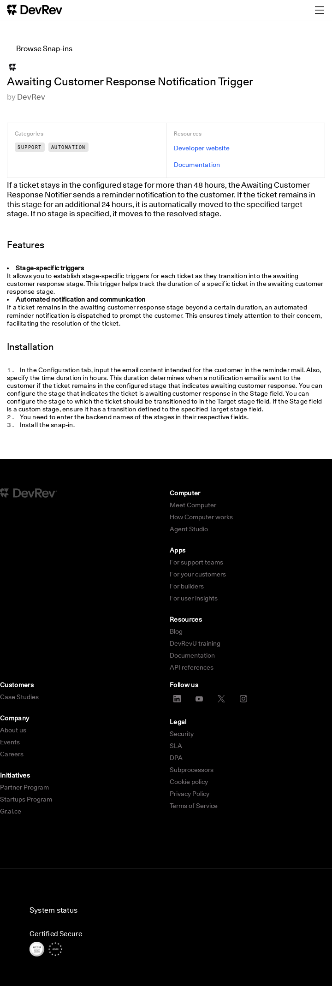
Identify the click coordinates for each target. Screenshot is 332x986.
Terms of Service (194, 805)
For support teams (196, 562)
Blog (176, 631)
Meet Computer (193, 505)
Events (10, 742)
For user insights (194, 598)
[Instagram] (243, 698)
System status (53, 910)
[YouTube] (199, 698)
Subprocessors (191, 769)
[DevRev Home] (34, 10)
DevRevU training (195, 643)
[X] (221, 698)
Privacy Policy (189, 793)
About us (13, 730)
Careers (12, 754)
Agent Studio (189, 529)
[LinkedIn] (177, 698)
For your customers (198, 574)
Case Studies (19, 697)
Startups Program (26, 799)
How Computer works (201, 517)
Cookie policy (189, 781)
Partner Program (24, 787)
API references (191, 667)
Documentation (192, 655)
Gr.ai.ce (10, 811)
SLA (176, 745)
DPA (176, 757)
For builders (187, 586)
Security (182, 733)
